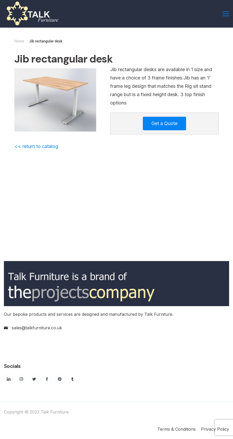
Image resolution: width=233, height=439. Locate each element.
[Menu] (226, 14)
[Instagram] (21, 379)
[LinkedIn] (8, 379)
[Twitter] (34, 379)
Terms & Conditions (176, 429)
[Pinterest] (59, 379)
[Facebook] (46, 379)
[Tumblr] (72, 379)
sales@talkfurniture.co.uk (37, 327)
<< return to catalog (36, 146)
